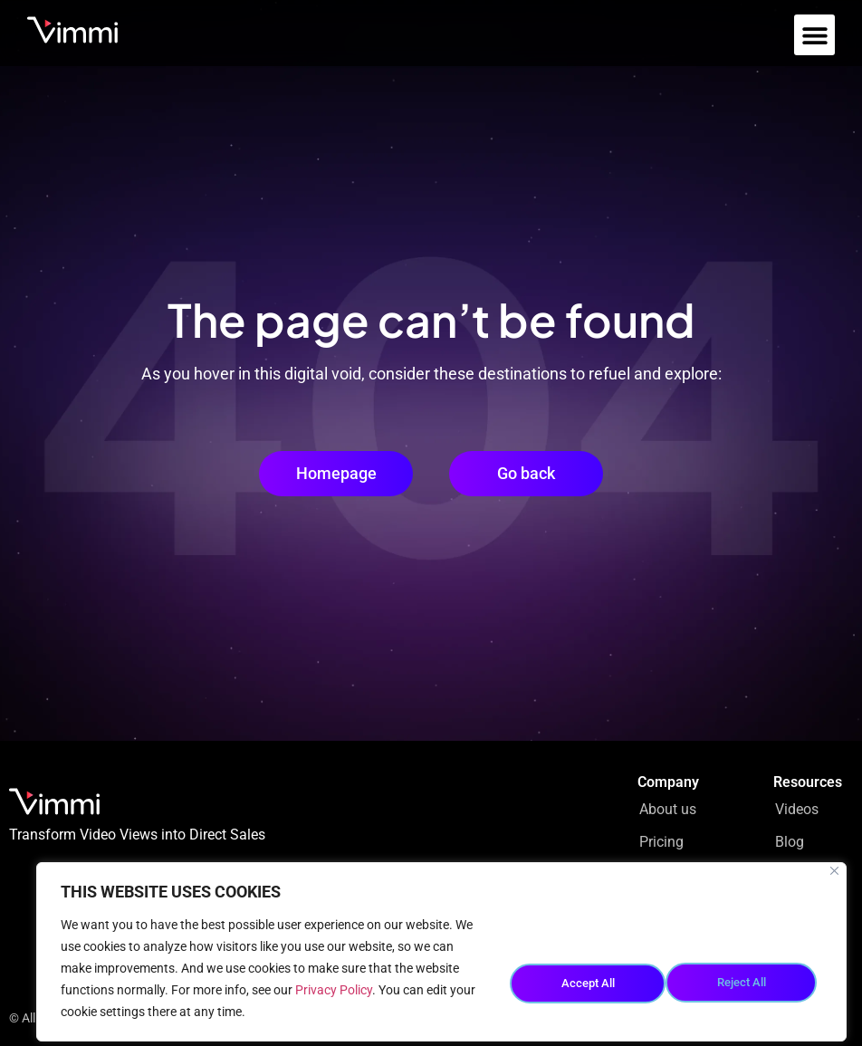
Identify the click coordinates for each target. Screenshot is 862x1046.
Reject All (585, 979)
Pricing (661, 841)
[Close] (834, 871)
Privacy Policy (333, 990)
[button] (814, 34)
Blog (789, 841)
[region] (441, 951)
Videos (797, 809)
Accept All (745, 979)
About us (667, 809)
